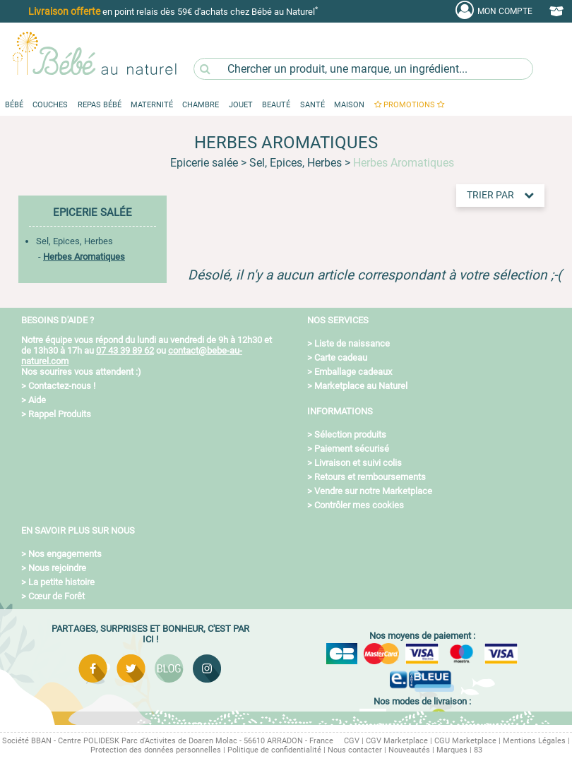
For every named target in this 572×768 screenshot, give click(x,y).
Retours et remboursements (370, 477)
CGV (351, 740)
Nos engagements (65, 553)
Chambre (200, 104)
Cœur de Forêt (56, 596)
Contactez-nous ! (61, 385)
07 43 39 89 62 (125, 350)
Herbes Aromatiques (84, 256)
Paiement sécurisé (351, 448)
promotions (409, 104)
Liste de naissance (352, 343)
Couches (50, 104)
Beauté (276, 104)
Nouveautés (409, 750)
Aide (37, 400)
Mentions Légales (534, 740)
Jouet (241, 104)
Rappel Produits (59, 414)
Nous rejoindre (57, 568)
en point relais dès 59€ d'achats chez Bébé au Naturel (173, 11)
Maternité (152, 104)
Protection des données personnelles (155, 750)
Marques (451, 750)
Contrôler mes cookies (359, 505)
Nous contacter (355, 750)
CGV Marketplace (397, 740)
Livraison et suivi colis (358, 462)
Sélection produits (350, 434)
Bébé (14, 104)
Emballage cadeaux (353, 371)
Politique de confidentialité (274, 750)
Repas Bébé (99, 104)
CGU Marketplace (465, 740)
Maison (349, 104)
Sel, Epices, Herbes (74, 241)
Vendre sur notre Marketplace (373, 491)
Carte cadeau (340, 357)
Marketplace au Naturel (360, 385)
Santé (312, 104)
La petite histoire (61, 582)
